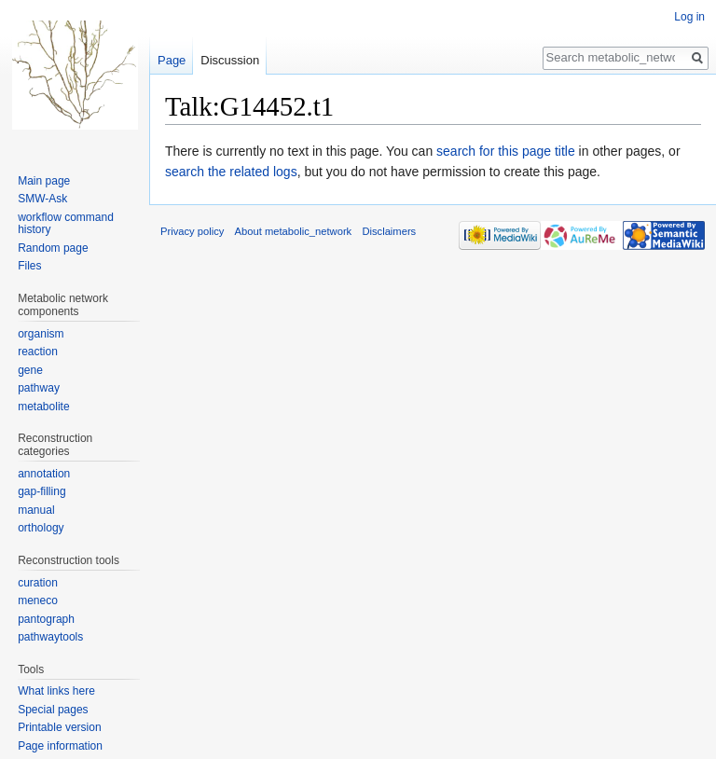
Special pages (53, 709)
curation (38, 582)
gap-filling (41, 491)
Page (172, 60)
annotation (44, 473)
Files (29, 265)
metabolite (43, 406)
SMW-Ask (42, 198)
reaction (38, 351)
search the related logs (231, 171)
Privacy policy (192, 231)
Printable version (59, 727)
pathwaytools (50, 636)
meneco (38, 600)
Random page (53, 248)
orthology (40, 527)
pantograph (46, 619)
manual (36, 510)
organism (40, 333)
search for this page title (505, 151)
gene (30, 370)
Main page (44, 180)
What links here (56, 690)
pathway (39, 387)
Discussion (229, 60)
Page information (60, 745)
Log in (689, 16)
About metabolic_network (293, 231)
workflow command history (66, 224)
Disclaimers (389, 231)
